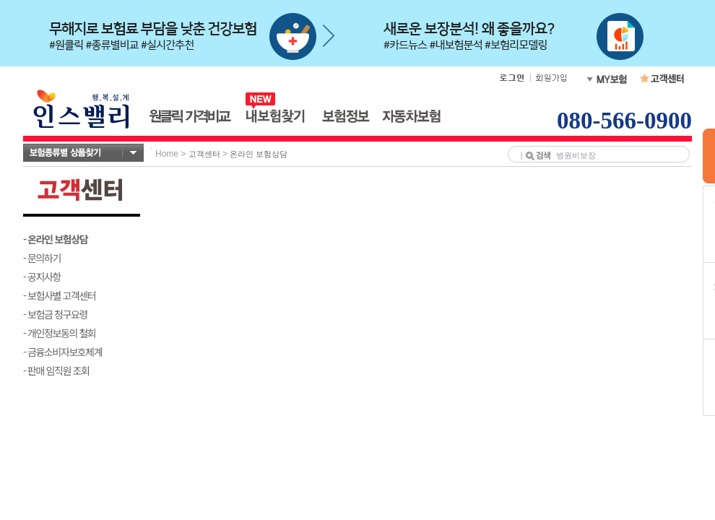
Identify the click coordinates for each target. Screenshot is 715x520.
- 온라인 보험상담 (55, 239)
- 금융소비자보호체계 (62, 351)
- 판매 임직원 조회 (56, 370)
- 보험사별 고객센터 (59, 295)
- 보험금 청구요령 (55, 314)
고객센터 (204, 154)
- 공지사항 (42, 276)
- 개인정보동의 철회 (59, 333)
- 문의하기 (42, 258)
